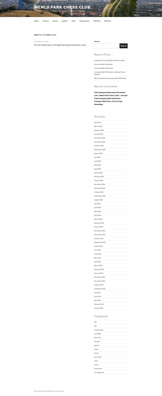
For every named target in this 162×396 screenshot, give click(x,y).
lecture (96, 353)
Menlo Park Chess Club (62, 7)
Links (73, 21)
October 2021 (98, 308)
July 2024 (97, 204)
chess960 (97, 334)
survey (96, 364)
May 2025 (97, 165)
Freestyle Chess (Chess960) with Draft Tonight (109, 60)
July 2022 (97, 292)
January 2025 (98, 180)
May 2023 (97, 258)
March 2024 (98, 219)
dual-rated (97, 337)
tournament (98, 368)
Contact (46, 21)
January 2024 (98, 227)
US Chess (107, 21)
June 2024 (97, 207)
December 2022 (99, 277)
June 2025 (97, 161)
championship (98, 330)
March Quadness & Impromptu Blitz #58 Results (110, 78)
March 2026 (98, 126)
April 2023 (97, 262)
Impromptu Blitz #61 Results (103, 64)
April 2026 (97, 122)
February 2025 (99, 176)
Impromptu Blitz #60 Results (103, 68)
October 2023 (99, 238)
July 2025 (97, 157)
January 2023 (98, 273)
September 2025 (99, 149)
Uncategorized (99, 372)
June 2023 (97, 254)
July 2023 (97, 250)
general (96, 345)
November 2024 (99, 188)
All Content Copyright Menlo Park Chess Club (48, 391)
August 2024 (98, 200)
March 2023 (98, 265)
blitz (95, 326)
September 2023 (99, 242)
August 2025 (98, 153)
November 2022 (99, 281)
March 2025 (98, 173)
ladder (96, 349)
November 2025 (99, 142)
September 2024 (99, 196)
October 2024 (99, 192)
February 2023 (99, 269)
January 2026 (98, 134)
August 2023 (98, 246)
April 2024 (97, 215)
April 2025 (97, 169)
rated (96, 361)
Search (96, 41)
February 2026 (99, 130)
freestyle (97, 341)
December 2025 (99, 138)
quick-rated (98, 357)
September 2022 (99, 289)
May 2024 (97, 211)
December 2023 (99, 231)
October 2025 (99, 146)
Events (55, 21)
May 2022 (97, 300)
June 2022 (97, 296)
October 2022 (98, 285)
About (36, 21)
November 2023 (99, 234)
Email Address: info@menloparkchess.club (60, 45)
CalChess (96, 21)
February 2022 (99, 304)
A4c (95, 322)
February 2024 (99, 223)
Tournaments (84, 21)
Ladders (65, 21)
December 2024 (99, 184)
